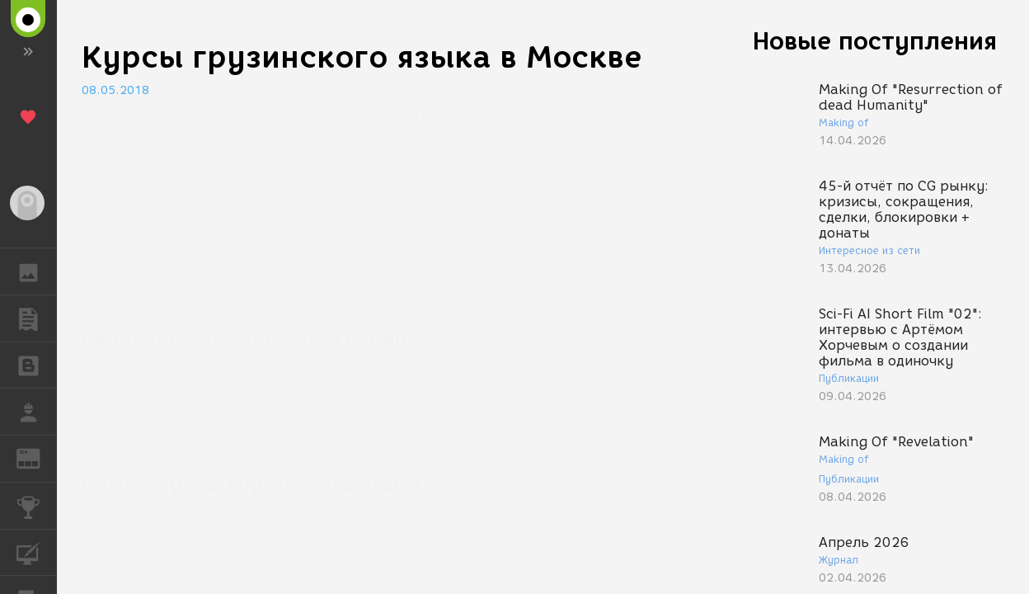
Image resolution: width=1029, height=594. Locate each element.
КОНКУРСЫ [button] (36, 506)
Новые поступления (875, 40)
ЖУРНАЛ (36, 457)
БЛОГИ (36, 364)
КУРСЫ (36, 551)
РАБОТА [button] (36, 412)
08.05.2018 (115, 90)
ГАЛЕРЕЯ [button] (36, 271)
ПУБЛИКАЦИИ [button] (36, 318)
